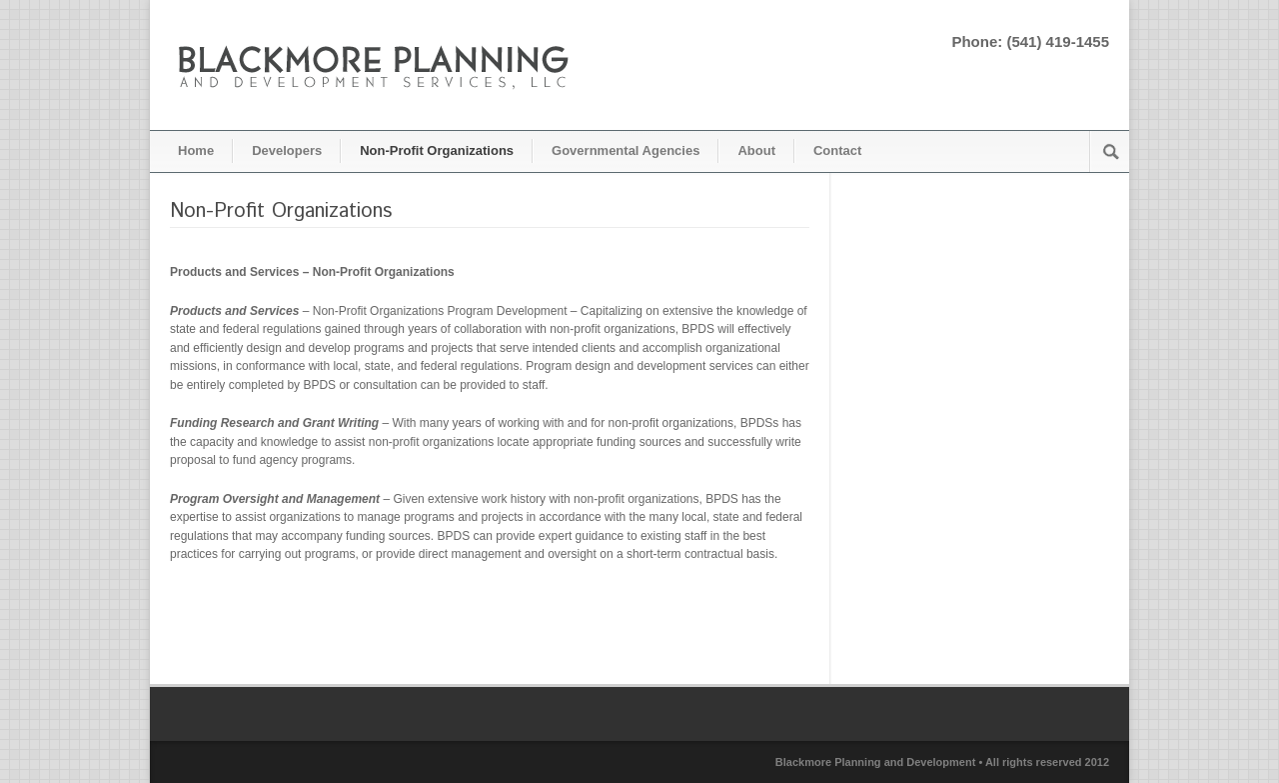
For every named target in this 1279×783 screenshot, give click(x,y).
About (756, 150)
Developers (287, 150)
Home (196, 150)
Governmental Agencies (625, 150)
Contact (837, 150)
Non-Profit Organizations (437, 150)
